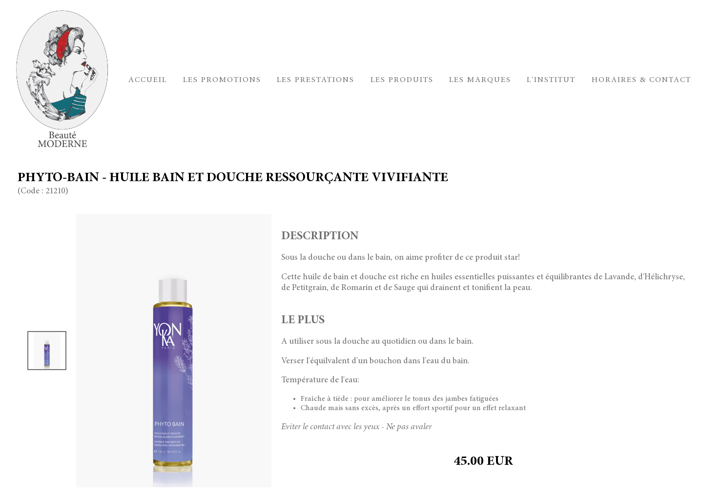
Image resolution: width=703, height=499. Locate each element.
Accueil (147, 80)
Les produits (402, 80)
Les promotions (222, 80)
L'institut (551, 80)
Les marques (480, 80)
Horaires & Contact (641, 80)
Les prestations (315, 80)
